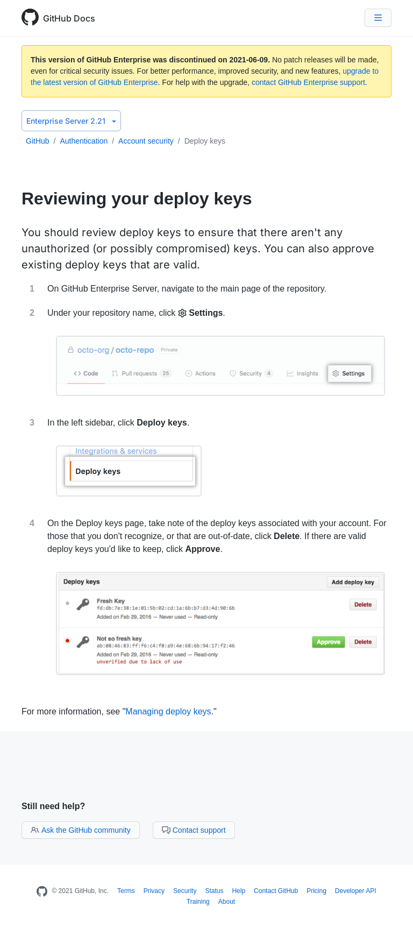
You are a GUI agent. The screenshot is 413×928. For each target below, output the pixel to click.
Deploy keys (204, 141)
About (226, 901)
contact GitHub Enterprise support (308, 82)
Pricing (316, 891)
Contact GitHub (276, 891)
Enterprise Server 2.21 (71, 120)
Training (198, 901)
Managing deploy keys (168, 711)
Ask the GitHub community (81, 830)
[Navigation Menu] (378, 18)
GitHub (37, 141)
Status (214, 891)
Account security (146, 141)
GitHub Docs (69, 18)
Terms (126, 891)
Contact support (194, 830)
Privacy (154, 891)
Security (184, 891)
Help (238, 891)
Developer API (355, 891)
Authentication (84, 141)
